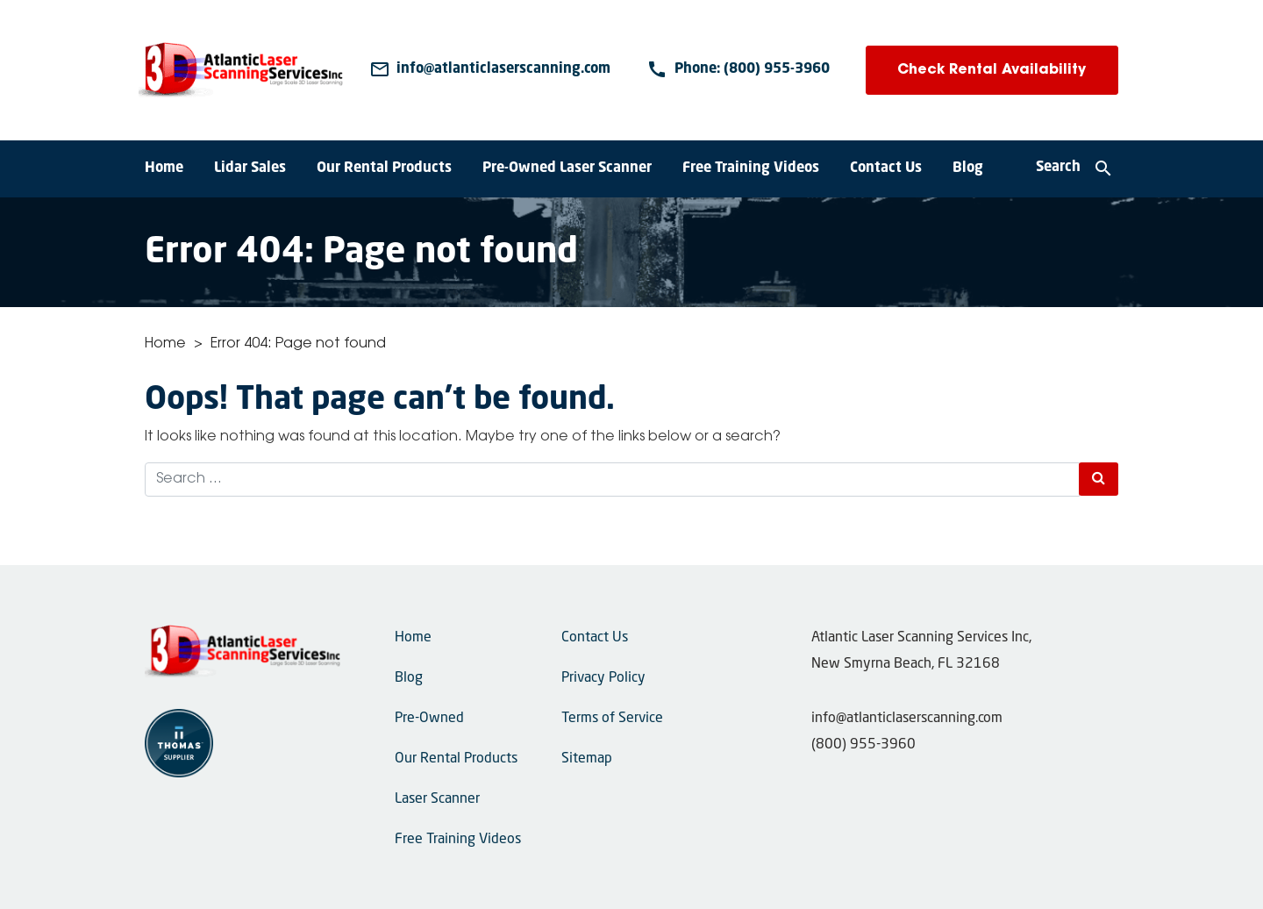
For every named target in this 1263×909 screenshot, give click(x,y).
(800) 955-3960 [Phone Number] (863, 745)
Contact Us (886, 168)
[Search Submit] (1098, 479)
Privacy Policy (603, 678)
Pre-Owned (429, 719)
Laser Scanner (437, 799)
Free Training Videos (750, 168)
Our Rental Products (384, 168)
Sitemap (586, 759)
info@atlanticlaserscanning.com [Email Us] (907, 719)
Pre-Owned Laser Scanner (567, 168)
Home (164, 168)
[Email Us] (489, 70)
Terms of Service (612, 719)
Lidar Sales (250, 168)
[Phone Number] (737, 70)
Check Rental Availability (991, 70)
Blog (968, 168)
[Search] (1075, 169)
